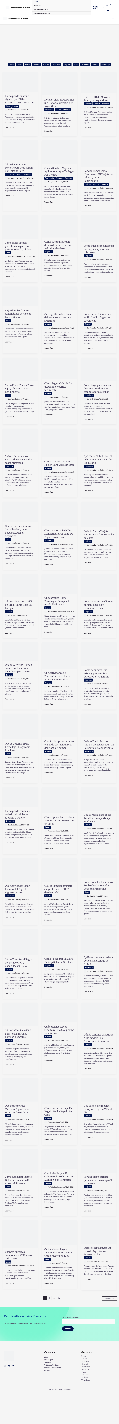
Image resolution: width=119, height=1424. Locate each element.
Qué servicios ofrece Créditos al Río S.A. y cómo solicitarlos (57, 1051)
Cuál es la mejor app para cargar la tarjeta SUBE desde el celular (58, 905)
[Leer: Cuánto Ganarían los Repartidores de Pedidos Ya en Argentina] (20, 448)
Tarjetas (97, 66)
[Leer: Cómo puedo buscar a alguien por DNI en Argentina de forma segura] (20, 83)
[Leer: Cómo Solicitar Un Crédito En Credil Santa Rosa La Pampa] (20, 597)
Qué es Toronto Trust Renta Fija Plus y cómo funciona (19, 762)
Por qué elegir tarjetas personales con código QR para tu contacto (98, 1204)
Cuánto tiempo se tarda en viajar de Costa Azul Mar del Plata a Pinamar (59, 761)
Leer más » (9, 132)
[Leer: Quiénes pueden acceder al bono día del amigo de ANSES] (99, 959)
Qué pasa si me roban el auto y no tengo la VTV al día (97, 1133)
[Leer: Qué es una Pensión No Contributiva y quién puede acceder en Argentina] (20, 523)
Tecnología (108, 66)
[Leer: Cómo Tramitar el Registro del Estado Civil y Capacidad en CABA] (20, 960)
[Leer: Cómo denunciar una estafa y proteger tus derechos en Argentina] (99, 669)
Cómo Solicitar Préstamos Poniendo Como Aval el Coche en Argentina (98, 902)
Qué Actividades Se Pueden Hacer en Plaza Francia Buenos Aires (59, 691)
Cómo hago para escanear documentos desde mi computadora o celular (98, 395)
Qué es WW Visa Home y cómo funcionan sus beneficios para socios (19, 683)
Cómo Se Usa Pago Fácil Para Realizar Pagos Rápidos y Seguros (17, 1056)
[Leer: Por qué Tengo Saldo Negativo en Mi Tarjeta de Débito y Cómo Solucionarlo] (99, 158)
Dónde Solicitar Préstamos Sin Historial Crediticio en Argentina (58, 106)
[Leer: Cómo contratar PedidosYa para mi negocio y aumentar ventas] (99, 597)
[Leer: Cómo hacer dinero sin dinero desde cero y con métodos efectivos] (59, 231)
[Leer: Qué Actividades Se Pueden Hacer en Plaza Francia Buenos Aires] (59, 670)
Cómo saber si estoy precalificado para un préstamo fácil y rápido (20, 251)
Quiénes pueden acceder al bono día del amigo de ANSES (98, 978)
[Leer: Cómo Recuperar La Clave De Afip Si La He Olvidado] (59, 960)
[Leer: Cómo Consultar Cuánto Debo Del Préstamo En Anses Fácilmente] (20, 1185)
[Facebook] (110, 5)
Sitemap (46, 1401)
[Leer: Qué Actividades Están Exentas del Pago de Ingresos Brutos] (20, 885)
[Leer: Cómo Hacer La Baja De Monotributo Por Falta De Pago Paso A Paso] (59, 525)
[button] (95, 7)
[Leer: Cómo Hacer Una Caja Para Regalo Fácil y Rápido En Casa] (59, 1115)
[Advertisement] (59, 41)
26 (59, 1329)
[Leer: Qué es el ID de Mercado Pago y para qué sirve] (99, 84)
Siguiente (109, 1329)
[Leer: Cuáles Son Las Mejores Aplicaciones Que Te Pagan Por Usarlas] (59, 157)
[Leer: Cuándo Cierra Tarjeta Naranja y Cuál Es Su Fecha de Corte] (99, 526)
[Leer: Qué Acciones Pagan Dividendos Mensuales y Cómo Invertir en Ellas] (59, 1260)
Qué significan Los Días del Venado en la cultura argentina (58, 322)
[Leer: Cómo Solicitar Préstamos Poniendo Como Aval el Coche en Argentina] (99, 883)
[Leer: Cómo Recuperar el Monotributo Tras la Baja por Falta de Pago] (20, 155)
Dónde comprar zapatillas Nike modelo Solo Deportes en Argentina (98, 1060)
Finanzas (35, 66)
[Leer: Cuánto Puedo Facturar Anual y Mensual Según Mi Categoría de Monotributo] (99, 740)
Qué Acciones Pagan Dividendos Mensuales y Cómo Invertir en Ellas (59, 1282)
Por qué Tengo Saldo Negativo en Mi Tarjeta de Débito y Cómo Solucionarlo (98, 180)
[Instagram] (107, 5)
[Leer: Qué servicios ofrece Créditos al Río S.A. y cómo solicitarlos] (59, 1034)
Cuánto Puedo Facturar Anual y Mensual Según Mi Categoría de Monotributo (98, 761)
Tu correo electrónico (88, 1351)
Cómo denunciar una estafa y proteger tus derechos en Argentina (98, 688)
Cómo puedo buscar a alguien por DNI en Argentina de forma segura (19, 102)
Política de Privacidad (51, 1398)
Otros (76, 66)
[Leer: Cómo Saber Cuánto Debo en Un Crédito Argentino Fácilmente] (99, 303)
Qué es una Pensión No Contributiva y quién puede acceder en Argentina (19, 542)
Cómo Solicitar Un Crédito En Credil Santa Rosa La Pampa (20, 616)
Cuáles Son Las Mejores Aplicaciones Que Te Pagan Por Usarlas (58, 177)
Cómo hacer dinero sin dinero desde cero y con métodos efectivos (59, 250)
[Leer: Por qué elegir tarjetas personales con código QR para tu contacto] (99, 1185)
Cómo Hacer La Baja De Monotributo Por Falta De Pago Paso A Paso (59, 545)
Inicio (45, 1388)
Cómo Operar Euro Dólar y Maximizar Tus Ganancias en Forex (59, 836)
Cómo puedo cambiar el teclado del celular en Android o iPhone (20, 830)
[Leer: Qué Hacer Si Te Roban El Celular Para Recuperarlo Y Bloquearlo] (99, 448)
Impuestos (56, 66)
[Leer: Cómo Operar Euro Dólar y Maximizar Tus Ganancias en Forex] (59, 815)
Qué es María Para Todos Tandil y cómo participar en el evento (98, 834)
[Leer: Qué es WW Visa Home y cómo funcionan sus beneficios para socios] (20, 666)
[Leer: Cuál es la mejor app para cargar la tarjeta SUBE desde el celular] (59, 885)
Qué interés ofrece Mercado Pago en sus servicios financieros (18, 1133)
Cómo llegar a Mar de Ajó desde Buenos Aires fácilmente (59, 391)
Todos (8, 66)
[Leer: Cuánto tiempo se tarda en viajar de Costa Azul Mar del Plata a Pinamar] (59, 740)
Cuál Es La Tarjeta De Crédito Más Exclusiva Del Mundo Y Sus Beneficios (58, 1202)
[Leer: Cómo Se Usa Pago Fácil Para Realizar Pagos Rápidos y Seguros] (20, 1035)
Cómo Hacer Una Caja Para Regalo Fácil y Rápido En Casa (58, 1136)
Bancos (25, 66)
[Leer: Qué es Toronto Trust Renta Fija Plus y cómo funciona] (20, 741)
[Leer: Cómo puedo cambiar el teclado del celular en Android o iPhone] (20, 812)
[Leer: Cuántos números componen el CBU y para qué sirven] (20, 1262)
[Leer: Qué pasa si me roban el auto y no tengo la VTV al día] (99, 1114)
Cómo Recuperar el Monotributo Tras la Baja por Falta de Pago (19, 172)
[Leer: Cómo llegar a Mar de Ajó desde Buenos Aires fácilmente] (59, 373)
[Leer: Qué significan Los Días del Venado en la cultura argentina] (59, 303)
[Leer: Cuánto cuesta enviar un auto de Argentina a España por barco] (99, 1260)
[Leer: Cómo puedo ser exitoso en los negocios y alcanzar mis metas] (99, 233)
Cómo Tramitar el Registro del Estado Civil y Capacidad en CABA (18, 982)
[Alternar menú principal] (112, 18)
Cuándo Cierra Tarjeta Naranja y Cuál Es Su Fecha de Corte (98, 546)
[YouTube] (108, 10)
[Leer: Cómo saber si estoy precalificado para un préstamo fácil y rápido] (20, 231)
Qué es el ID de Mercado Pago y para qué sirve (97, 102)
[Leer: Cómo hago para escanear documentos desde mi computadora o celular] (99, 374)
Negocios (67, 66)
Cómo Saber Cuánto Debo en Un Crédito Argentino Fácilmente (98, 322)
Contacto (46, 1393)
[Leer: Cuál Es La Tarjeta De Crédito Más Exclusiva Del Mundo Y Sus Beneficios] (59, 1183)
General (46, 66)
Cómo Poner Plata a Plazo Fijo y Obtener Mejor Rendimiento (18, 393)
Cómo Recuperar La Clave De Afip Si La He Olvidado (58, 980)
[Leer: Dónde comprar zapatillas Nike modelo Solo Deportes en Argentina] (99, 1038)
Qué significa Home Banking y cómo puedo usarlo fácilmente (59, 612)
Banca (17, 66)
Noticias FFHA (20, 7)
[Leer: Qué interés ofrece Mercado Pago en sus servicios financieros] (20, 1114)
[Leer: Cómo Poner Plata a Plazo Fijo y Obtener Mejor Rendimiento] (20, 374)
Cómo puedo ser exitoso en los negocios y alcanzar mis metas (99, 254)
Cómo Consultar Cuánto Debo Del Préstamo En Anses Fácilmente (17, 1206)
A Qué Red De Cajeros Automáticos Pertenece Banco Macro (20, 318)
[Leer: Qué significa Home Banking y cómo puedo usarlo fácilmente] (59, 595)
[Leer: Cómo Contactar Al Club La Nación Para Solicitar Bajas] (59, 451)
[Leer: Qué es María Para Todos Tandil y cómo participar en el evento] (99, 814)
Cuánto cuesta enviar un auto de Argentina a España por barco (98, 1279)
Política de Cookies (50, 1396)
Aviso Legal (47, 1390)
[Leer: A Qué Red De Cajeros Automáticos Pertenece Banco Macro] (20, 301)
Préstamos (86, 66)
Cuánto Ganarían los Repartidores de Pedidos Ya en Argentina (18, 469)
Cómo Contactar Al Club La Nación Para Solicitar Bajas (57, 473)
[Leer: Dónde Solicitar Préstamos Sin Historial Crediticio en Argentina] (59, 85)
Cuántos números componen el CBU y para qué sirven (17, 1283)
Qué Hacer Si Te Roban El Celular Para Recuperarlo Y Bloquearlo (98, 469)
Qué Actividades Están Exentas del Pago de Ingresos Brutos (19, 905)
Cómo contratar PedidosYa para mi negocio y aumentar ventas (97, 618)
